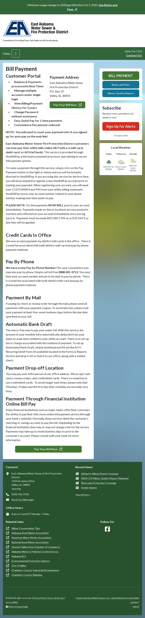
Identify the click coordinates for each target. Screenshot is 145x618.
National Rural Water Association (30, 542)
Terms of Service (56, 598)
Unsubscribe (121, 135)
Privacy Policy (39, 598)
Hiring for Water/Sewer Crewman (100, 473)
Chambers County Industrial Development (35, 570)
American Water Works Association (31, 537)
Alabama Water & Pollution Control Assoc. (35, 551)
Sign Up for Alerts (120, 126)
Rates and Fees (121, 84)
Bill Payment (121, 75)
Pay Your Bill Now (67, 104)
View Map (16, 488)
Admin (136, 606)
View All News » (82, 494)
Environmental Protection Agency (31, 560)
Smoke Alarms (89, 487)
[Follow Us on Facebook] (107, 529)
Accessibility (12, 602)
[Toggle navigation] (16, 53)
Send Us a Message (22, 499)
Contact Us (134, 55)
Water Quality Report (121, 93)
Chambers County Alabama (27, 574)
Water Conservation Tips (26, 528)
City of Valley (19, 565)
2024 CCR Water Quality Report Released (104, 478)
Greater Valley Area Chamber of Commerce (36, 546)
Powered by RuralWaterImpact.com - (107, 600)
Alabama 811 (19, 556)
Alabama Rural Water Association (30, 532)
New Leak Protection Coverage (98, 482)
